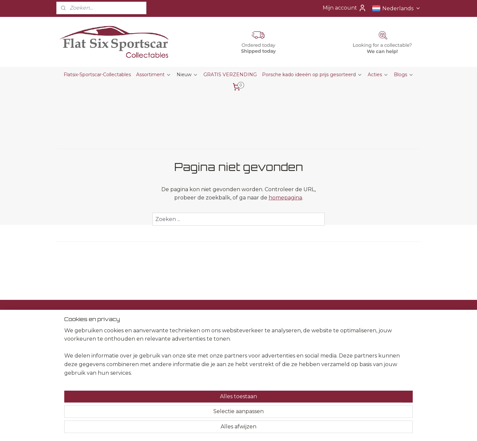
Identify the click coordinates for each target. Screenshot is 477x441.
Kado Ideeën (220, 344)
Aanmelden (299, 353)
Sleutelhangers (222, 359)
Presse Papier (221, 337)
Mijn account (344, 8)
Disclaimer (144, 352)
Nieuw (187, 75)
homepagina (285, 197)
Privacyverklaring (152, 359)
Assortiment (153, 75)
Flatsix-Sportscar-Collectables (97, 75)
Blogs (404, 75)
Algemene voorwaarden (160, 337)
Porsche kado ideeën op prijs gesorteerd (312, 75)
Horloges (216, 366)
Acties (378, 75)
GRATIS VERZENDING (230, 75)
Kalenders (216, 352)
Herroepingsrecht (153, 344)
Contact (141, 329)
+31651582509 (75, 366)
